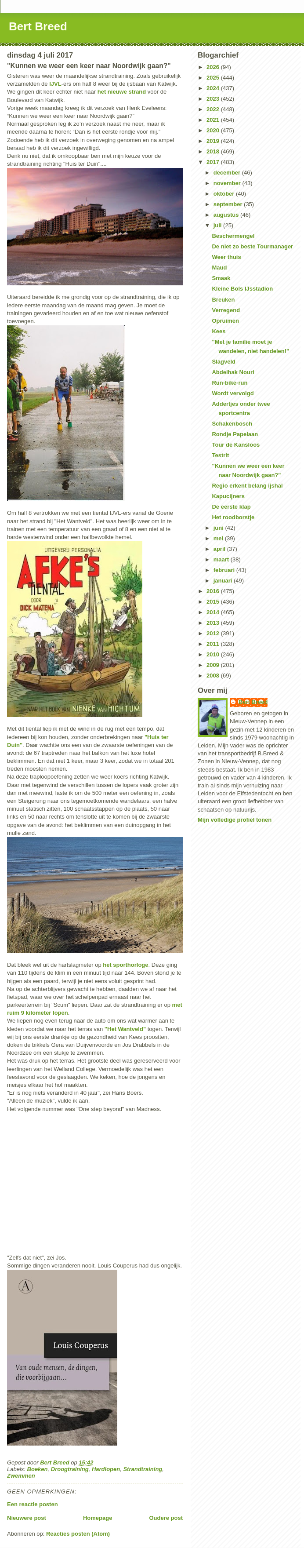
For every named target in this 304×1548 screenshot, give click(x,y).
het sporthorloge (125, 965)
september (229, 204)
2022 (213, 109)
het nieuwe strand (122, 91)
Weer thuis (226, 257)
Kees (218, 331)
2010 (213, 654)
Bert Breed (38, 26)
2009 (213, 665)
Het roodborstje (233, 517)
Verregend (226, 310)
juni (219, 527)
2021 (213, 120)
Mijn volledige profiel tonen (234, 819)
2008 (213, 675)
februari (225, 570)
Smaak (221, 278)
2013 (213, 622)
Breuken (223, 299)
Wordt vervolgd (232, 393)
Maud (219, 267)
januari (224, 580)
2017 (213, 162)
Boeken (37, 1469)
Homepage (97, 1518)
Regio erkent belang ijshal (247, 485)
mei (219, 538)
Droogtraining (70, 1469)
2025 (213, 77)
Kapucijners (228, 496)
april (220, 549)
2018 (213, 151)
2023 (213, 98)
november (228, 183)
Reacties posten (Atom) (78, 1533)
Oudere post (166, 1518)
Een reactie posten (32, 1504)
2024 (213, 88)
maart (222, 559)
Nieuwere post (26, 1518)
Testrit (220, 455)
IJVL (55, 83)
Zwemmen (21, 1475)
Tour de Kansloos (236, 444)
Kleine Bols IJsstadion (242, 288)
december (228, 172)
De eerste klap (231, 506)
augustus (227, 214)
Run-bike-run (229, 382)
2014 (213, 612)
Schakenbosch (232, 423)
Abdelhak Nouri (233, 372)
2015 (213, 601)
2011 (213, 644)
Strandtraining (142, 1469)
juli (218, 225)
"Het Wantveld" (125, 1029)
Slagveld (223, 361)
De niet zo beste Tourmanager (252, 246)
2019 (213, 141)
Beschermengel (233, 236)
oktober (225, 193)
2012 (213, 633)
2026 (213, 67)
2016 (213, 591)
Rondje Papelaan (235, 434)
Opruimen (225, 320)
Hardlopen (106, 1469)
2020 (213, 130)
